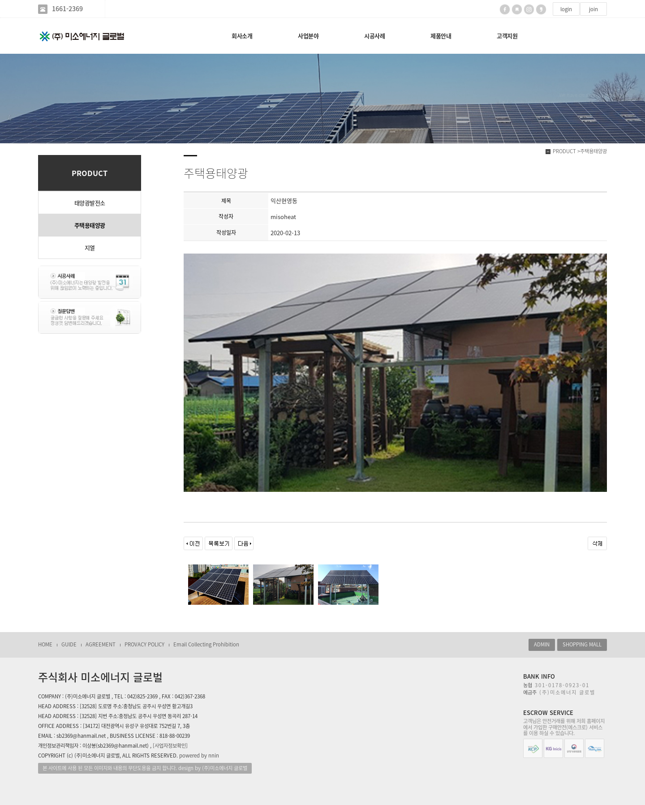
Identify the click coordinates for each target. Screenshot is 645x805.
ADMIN (542, 644)
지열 (90, 247)
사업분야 (308, 35)
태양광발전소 (89, 202)
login (566, 9)
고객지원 (507, 35)
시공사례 (374, 35)
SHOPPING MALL (582, 644)
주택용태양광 (89, 225)
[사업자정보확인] (170, 745)
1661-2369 (67, 8)
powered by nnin (199, 755)
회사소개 (242, 35)
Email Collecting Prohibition (206, 644)
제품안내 (440, 35)
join (593, 9)
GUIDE (69, 644)
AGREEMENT (101, 644)
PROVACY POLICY (144, 644)
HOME (45, 644)
